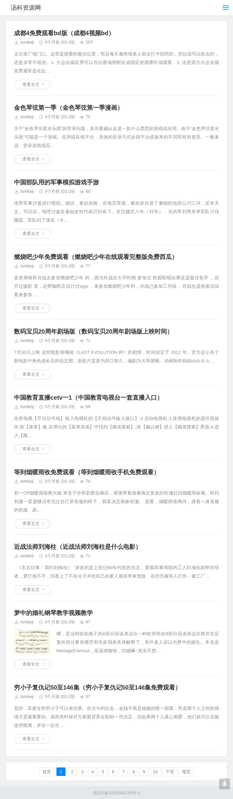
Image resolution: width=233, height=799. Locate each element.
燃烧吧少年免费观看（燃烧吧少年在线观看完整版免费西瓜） (96, 256)
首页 (46, 771)
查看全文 (30, 84)
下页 (170, 771)
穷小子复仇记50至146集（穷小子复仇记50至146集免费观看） (97, 687)
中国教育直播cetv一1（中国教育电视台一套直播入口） (88, 397)
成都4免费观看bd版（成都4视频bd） (64, 33)
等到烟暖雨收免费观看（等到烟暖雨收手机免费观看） (87, 472)
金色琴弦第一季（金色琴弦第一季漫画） (68, 107)
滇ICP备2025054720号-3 (116, 793)
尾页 (186, 771)
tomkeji (27, 42)
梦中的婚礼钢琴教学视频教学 (53, 612)
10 (155, 771)
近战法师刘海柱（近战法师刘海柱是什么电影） (77, 546)
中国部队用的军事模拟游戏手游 (56, 182)
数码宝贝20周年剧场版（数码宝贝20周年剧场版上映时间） (93, 331)
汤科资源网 (27, 7)
